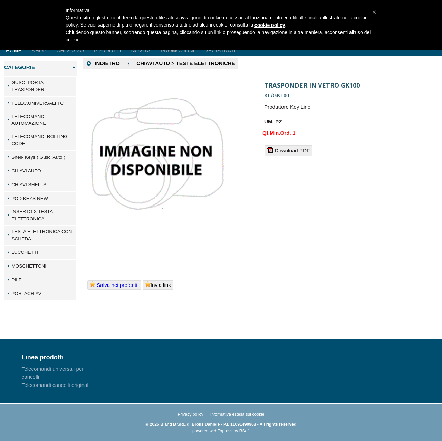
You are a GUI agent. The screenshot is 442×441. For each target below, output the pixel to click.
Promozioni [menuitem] (177, 50)
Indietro (103, 63)
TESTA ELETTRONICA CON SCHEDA (41, 235)
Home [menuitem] (14, 50)
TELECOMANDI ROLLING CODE (39, 140)
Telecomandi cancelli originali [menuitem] (56, 385)
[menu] (60, 377)
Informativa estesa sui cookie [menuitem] (237, 414)
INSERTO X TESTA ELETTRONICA (31, 215)
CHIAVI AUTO (26, 170)
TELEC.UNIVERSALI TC (37, 103)
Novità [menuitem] (141, 50)
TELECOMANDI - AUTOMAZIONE (29, 120)
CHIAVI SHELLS (28, 184)
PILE (16, 279)
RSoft (244, 431)
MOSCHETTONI (28, 266)
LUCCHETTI (24, 252)
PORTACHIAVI (26, 293)
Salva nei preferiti (114, 284)
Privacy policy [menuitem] (190, 414)
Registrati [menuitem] (220, 50)
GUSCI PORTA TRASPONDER (27, 86)
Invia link (158, 284)
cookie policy (269, 25)
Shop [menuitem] (39, 50)
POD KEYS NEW (29, 198)
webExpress (221, 431)
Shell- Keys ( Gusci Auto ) (38, 157)
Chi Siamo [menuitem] (70, 50)
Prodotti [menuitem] (107, 50)
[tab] (40, 86)
